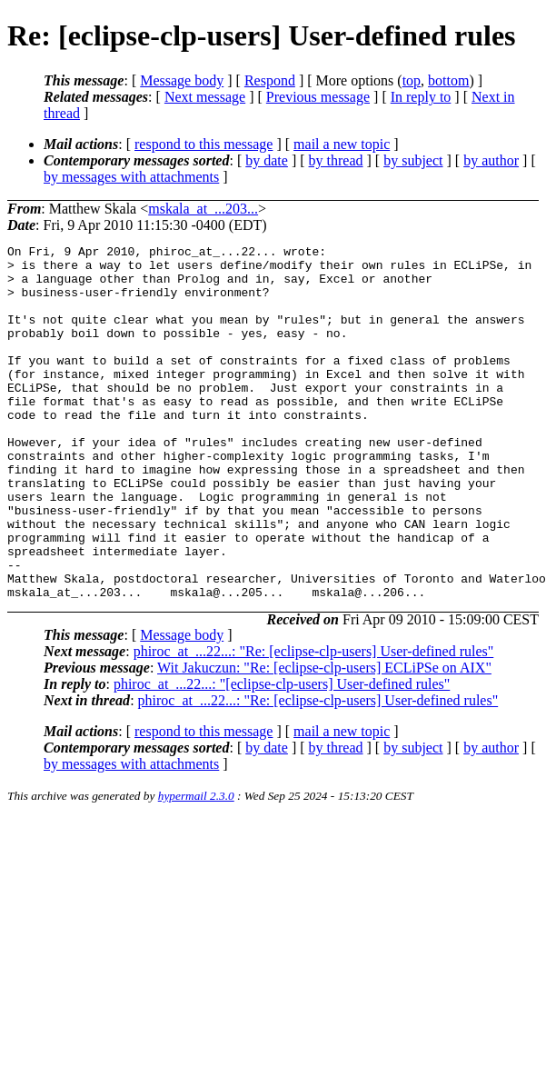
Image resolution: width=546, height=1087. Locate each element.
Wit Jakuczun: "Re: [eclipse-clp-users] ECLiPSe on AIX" (324, 738)
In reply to (421, 97)
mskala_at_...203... (203, 208)
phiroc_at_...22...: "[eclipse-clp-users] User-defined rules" (282, 755)
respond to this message (203, 144)
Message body (181, 80)
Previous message (318, 97)
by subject (412, 160)
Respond (269, 80)
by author (491, 160)
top (411, 80)
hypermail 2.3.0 (196, 866)
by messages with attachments (131, 176)
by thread (336, 160)
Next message (204, 97)
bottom (448, 80)
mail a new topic (341, 144)
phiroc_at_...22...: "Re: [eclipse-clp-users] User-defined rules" (314, 722)
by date (266, 160)
